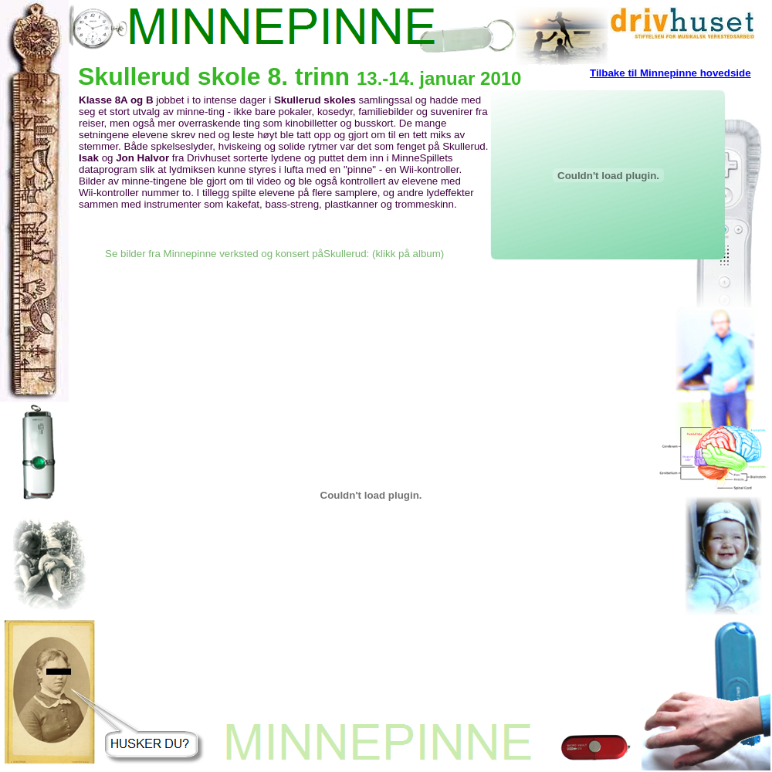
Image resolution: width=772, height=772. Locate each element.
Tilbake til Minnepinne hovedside (670, 73)
